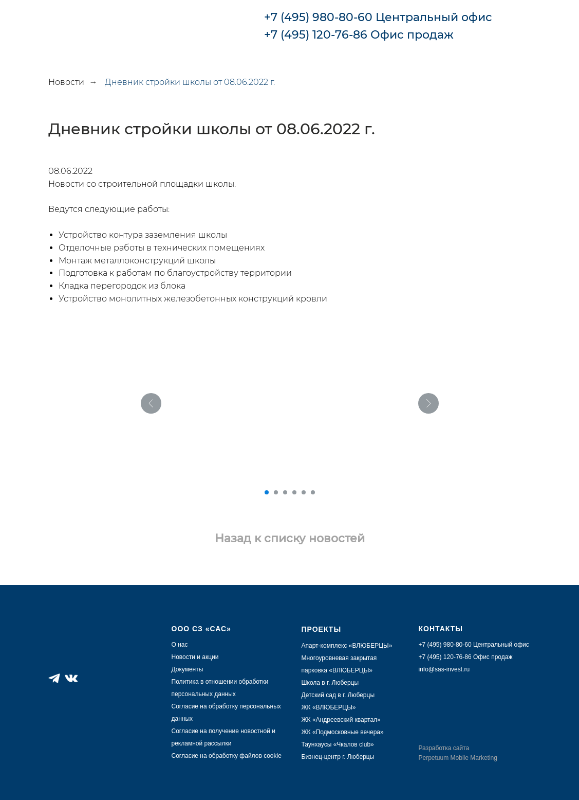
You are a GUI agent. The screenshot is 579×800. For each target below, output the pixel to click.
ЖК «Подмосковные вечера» (343, 732)
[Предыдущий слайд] (151, 403)
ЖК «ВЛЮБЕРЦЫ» (329, 707)
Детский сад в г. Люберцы (338, 695)
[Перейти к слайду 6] (313, 492)
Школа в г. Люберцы (330, 682)
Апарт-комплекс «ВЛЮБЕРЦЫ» (347, 645)
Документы (187, 669)
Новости (66, 82)
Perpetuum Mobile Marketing (458, 757)
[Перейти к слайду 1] (267, 492)
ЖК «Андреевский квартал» (341, 719)
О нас (180, 644)
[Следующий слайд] (428, 403)
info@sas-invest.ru (444, 669)
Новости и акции (195, 657)
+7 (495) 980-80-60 (318, 17)
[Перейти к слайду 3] (285, 492)
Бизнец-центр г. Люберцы (338, 756)
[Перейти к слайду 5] (304, 492)
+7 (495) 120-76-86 (315, 35)
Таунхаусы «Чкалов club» (338, 744)
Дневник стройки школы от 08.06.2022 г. (190, 82)
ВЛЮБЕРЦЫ (350, 670)
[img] (518, 25)
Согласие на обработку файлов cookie (227, 755)
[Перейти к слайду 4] (294, 492)
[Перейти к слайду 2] (276, 492)
